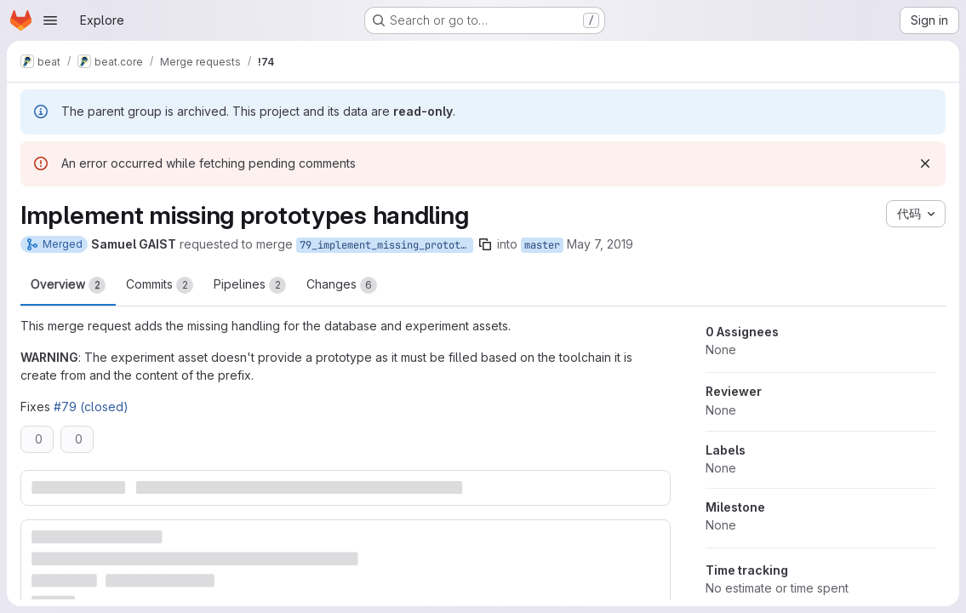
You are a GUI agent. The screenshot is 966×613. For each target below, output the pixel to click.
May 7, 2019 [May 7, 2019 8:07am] (600, 244)
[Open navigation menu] (50, 20)
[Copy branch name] (485, 244)
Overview (68, 285)
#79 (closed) (91, 406)
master (542, 245)
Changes (341, 285)
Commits (159, 285)
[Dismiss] (925, 163)
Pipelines (250, 285)
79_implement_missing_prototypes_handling (386, 245)
